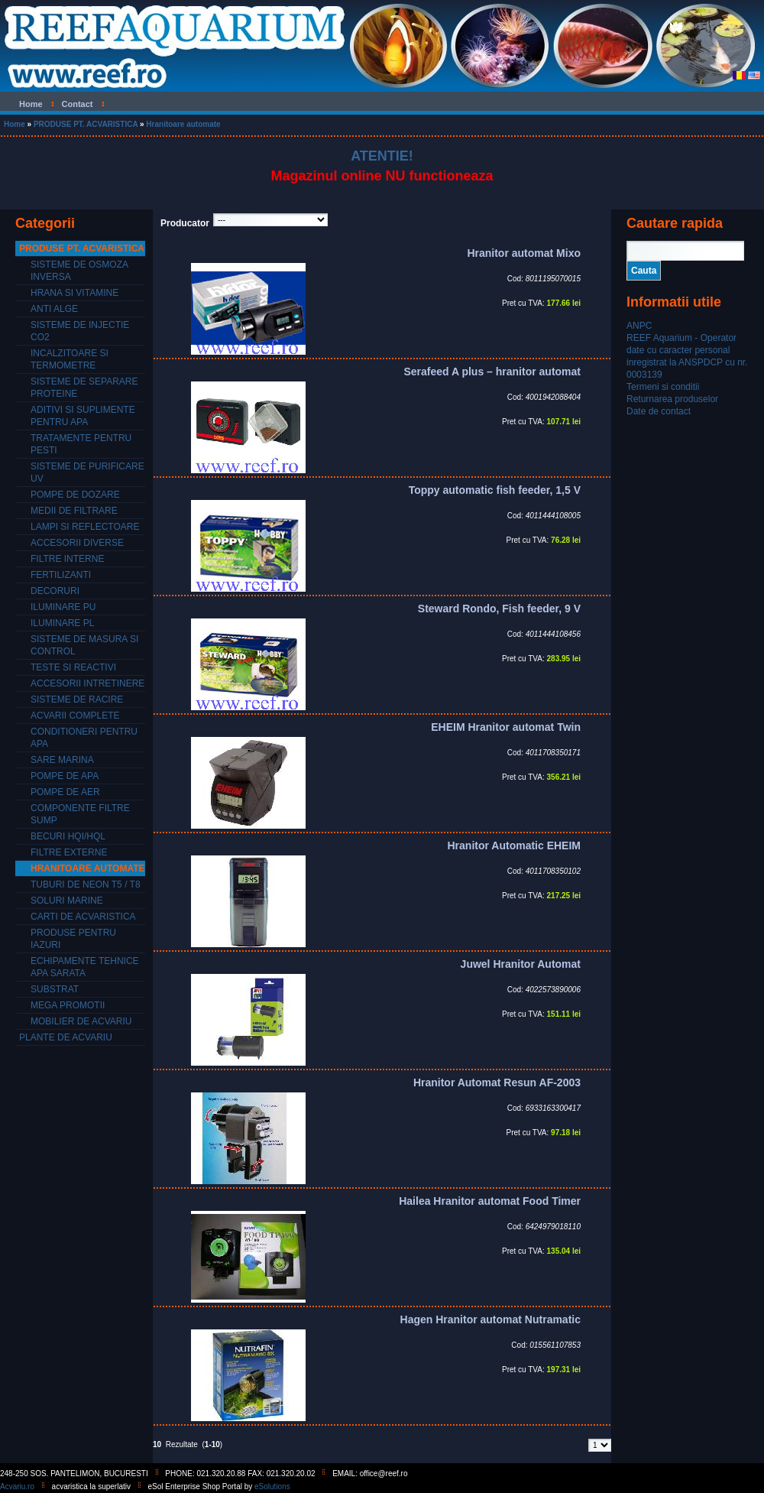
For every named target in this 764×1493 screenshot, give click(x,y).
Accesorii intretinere (87, 683)
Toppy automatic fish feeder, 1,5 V (495, 490)
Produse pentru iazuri (73, 938)
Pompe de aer (65, 792)
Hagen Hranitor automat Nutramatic (490, 1319)
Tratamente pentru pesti (81, 444)
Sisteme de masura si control (84, 645)
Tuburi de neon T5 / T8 (86, 884)
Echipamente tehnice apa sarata (85, 967)
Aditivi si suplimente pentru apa (83, 415)
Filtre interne (67, 558)
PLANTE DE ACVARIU (65, 1037)
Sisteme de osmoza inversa (79, 270)
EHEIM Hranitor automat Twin (506, 727)
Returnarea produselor (672, 399)
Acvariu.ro (17, 1486)
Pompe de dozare (75, 494)
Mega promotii (68, 1005)
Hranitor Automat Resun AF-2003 (497, 1082)
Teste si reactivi (73, 667)
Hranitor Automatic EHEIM (514, 845)
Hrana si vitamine (74, 292)
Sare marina (62, 760)
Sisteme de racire (77, 699)
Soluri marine (67, 900)
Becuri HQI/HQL (68, 836)
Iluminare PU (63, 607)
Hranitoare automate (183, 124)
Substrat (55, 989)
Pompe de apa (65, 776)
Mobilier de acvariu (81, 1021)
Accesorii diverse (77, 542)
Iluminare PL (62, 623)
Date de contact (658, 411)
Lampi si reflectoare (85, 526)
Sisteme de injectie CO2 (80, 331)
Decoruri (55, 591)
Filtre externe (69, 852)
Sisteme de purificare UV (87, 472)
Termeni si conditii (662, 386)
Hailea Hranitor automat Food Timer (490, 1201)
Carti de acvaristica (83, 916)
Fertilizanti (61, 575)
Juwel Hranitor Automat (521, 964)
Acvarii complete (75, 715)
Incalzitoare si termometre (69, 359)
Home (14, 124)
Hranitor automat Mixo (524, 253)
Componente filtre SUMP (80, 814)
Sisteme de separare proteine (84, 387)
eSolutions (272, 1486)
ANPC (639, 325)
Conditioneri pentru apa (84, 737)
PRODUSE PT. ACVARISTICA (86, 124)
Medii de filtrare (74, 510)
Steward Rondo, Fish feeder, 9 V (499, 608)
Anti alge (54, 308)
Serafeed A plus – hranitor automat (492, 371)
